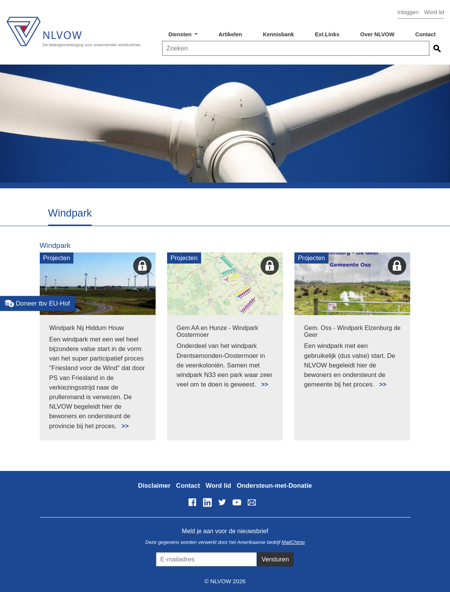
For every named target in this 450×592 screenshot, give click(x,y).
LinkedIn (207, 502)
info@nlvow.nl (251, 502)
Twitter (222, 502)
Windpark (55, 245)
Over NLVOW (377, 34)
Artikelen (230, 34)
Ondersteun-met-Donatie (274, 485)
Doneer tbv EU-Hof (37, 303)
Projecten (56, 258)
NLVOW (73, 30)
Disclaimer (154, 485)
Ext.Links (327, 34)
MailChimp (293, 542)
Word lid (434, 12)
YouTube (236, 502)
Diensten (180, 34)
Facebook (192, 502)
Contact (425, 34)
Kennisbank (278, 34)
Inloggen (408, 12)
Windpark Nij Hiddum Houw (86, 328)
